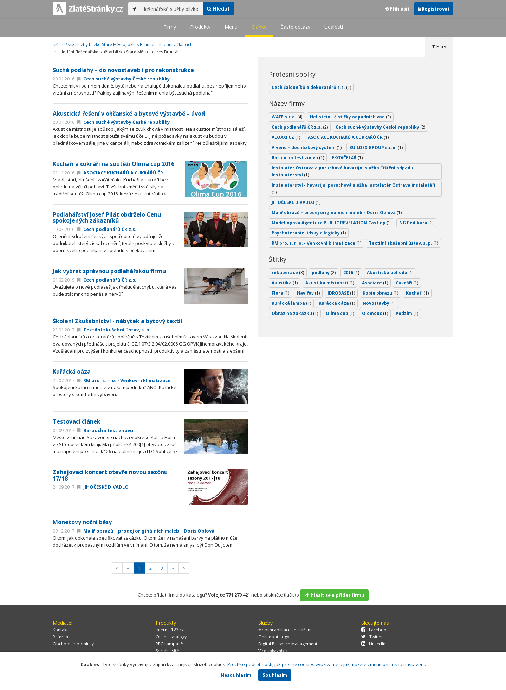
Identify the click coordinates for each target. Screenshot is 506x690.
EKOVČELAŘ (347, 158)
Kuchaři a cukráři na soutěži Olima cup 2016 (113, 164)
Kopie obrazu (380, 293)
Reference (63, 637)
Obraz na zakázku (295, 313)
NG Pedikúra (416, 223)
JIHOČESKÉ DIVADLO (103, 487)
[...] (171, 8)
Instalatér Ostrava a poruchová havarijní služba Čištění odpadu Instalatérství (342, 171)
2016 (351, 273)
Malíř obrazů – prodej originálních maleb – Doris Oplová (145, 531)
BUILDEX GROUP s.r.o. (376, 147)
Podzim (407, 313)
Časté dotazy (295, 27)
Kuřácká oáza (72, 371)
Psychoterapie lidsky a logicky (309, 233)
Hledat (218, 8)
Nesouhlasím (236, 675)
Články (259, 27)
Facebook (375, 630)
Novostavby (379, 303)
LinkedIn (373, 644)
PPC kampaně (169, 644)
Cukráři (407, 283)
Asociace (375, 283)
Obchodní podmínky (73, 644)
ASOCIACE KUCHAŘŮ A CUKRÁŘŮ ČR (120, 172)
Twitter (372, 637)
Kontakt (60, 630)
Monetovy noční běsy (82, 522)
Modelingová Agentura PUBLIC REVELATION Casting (331, 223)
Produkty (200, 27)
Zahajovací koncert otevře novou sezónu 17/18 (110, 475)
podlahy (324, 273)
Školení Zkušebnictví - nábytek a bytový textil (117, 321)
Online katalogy (171, 637)
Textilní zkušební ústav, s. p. (114, 330)
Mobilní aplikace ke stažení (284, 630)
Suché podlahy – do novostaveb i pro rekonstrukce (123, 70)
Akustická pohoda (390, 273)
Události (333, 27)
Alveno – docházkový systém (307, 147)
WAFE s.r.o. (287, 117)
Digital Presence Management (287, 644)
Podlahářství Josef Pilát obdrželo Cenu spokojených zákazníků (107, 218)
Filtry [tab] (439, 46)
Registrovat (434, 9)
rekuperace (288, 273)
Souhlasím (274, 675)
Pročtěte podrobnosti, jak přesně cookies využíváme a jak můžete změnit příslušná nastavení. (326, 664)
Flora (280, 293)
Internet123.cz (170, 630)
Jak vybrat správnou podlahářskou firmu (109, 271)
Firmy (169, 27)
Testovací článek (76, 421)
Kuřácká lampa (291, 303)
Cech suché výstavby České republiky (123, 79)
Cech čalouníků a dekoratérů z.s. (311, 87)
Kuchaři (417, 293)
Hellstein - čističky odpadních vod (350, 117)
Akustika (285, 283)
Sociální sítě (167, 651)
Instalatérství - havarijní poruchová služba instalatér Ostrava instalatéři (353, 188)
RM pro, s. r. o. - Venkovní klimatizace (123, 380)
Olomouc (375, 313)
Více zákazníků (272, 651)
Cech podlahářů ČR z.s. (106, 229)
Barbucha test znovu (105, 430)
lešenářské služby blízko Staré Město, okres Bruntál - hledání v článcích (123, 44)
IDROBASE (341, 293)
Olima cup (340, 313)
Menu (231, 27)
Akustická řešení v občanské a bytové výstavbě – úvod (129, 113)
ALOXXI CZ (286, 137)
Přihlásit (397, 9)
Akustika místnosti (329, 283)
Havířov (308, 293)
